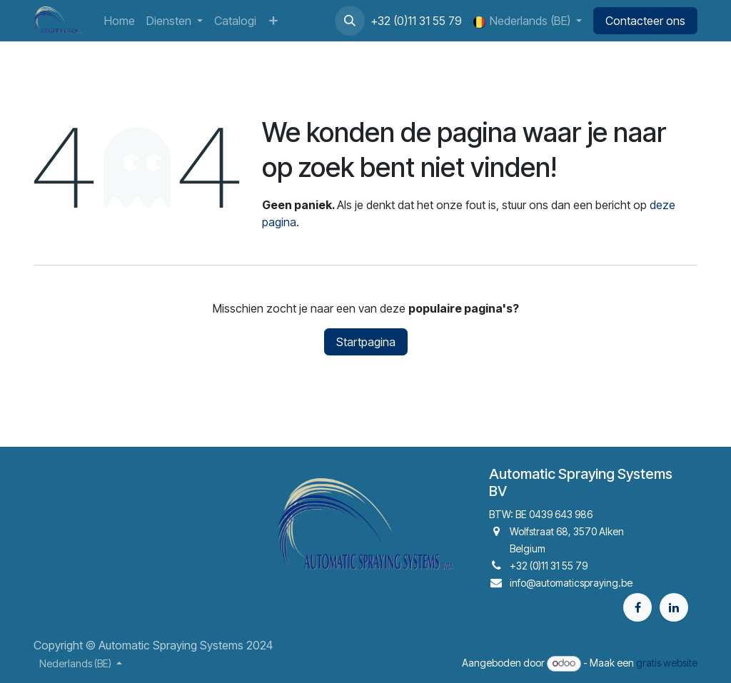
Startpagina (365, 342)
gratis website (666, 663)
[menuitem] (120, 20)
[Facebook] (637, 607)
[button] (350, 21)
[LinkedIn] (674, 607)
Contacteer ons (645, 21)
